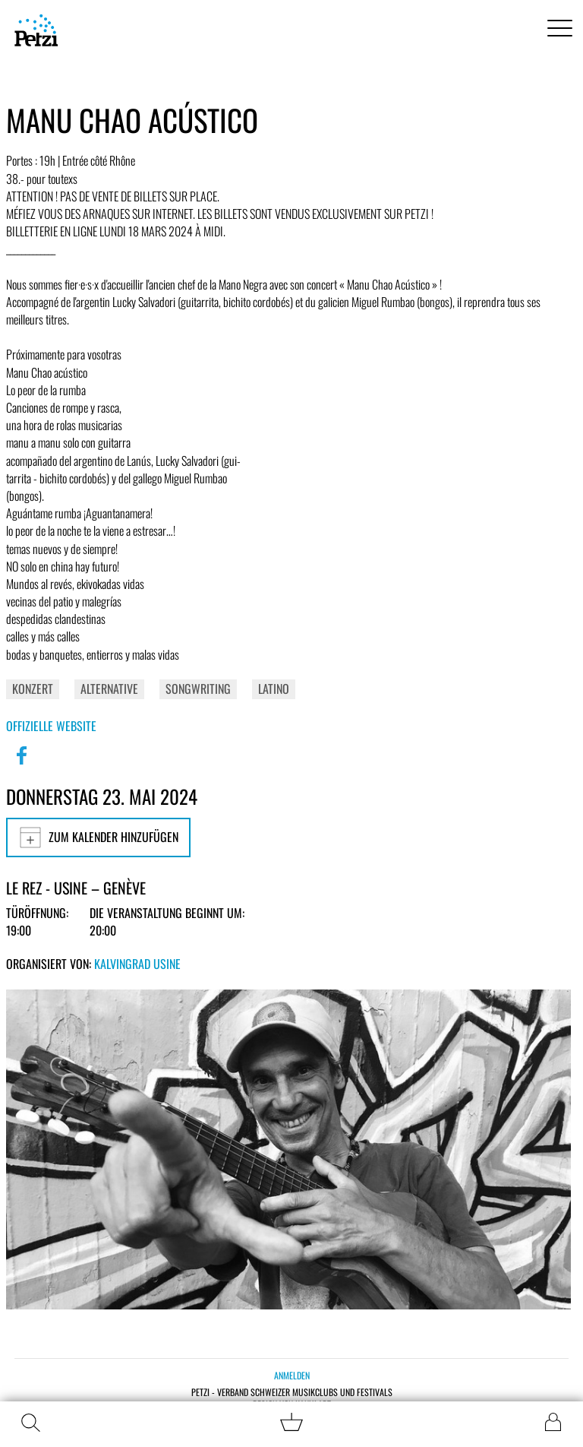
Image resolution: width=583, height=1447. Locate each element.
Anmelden (292, 1375)
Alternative (109, 688)
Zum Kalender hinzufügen (98, 837)
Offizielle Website (51, 726)
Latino (273, 688)
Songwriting (198, 688)
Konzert (32, 688)
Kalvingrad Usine (137, 964)
